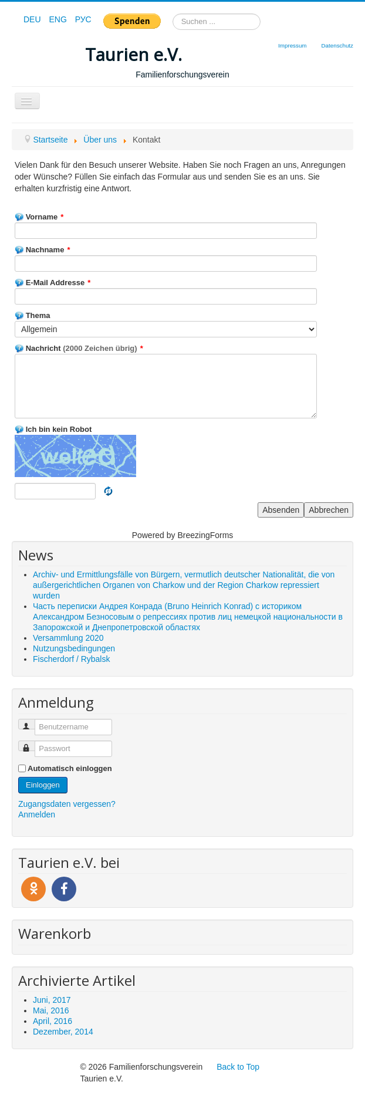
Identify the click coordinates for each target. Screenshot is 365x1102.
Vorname (39, 216)
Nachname (42, 249)
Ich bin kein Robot (53, 429)
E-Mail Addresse (52, 282)
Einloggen (43, 784)
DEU (33, 19)
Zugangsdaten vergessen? (67, 804)
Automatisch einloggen (70, 768)
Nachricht (79, 348)
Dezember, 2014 (63, 1031)
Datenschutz (337, 45)
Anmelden (36, 814)
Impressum (292, 45)
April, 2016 (52, 1021)
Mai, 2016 (51, 1010)
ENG (59, 19)
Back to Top (238, 1066)
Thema (32, 315)
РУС (83, 19)
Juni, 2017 (52, 1000)
